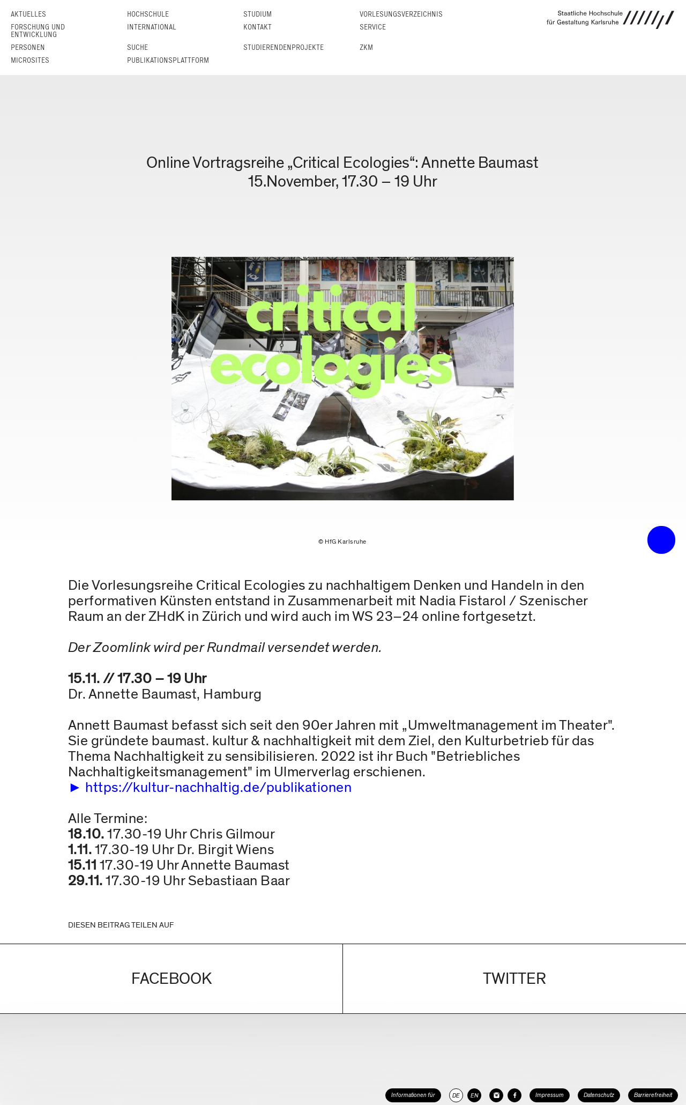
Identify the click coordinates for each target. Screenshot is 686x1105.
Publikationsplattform (168, 60)
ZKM (366, 47)
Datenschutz (599, 1095)
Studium (257, 14)
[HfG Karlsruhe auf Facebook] (514, 1095)
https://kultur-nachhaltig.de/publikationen (218, 787)
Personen (28, 47)
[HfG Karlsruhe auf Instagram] (496, 1095)
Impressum (549, 1095)
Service (373, 27)
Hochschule (148, 14)
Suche (137, 47)
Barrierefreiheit (653, 1095)
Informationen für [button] (413, 1095)
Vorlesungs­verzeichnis (401, 14)
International (151, 27)
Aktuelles (28, 14)
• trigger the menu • (661, 540)
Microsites (30, 60)
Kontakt (257, 27)
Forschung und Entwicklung (38, 31)
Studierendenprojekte (283, 47)
